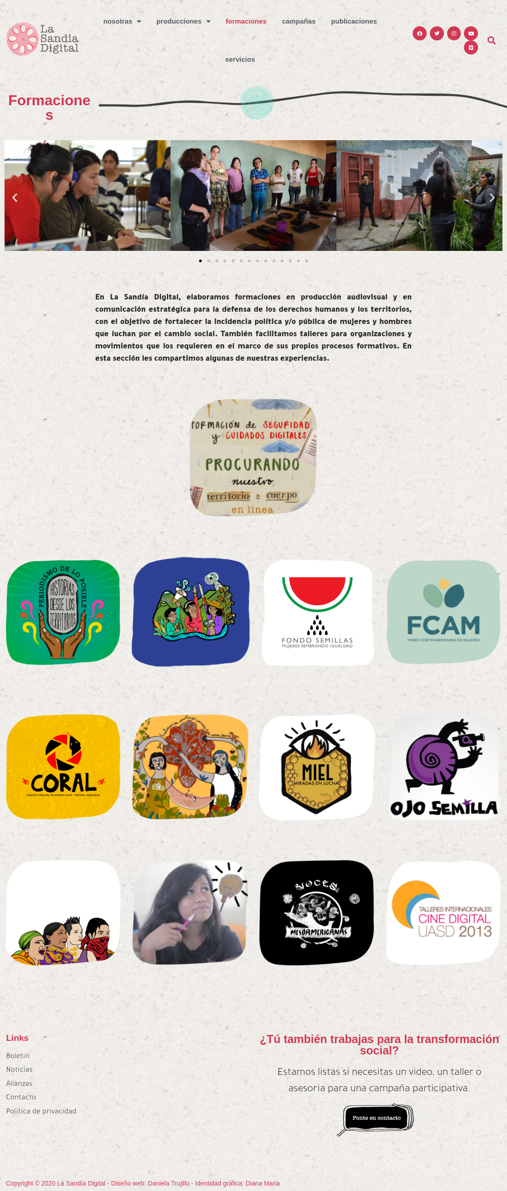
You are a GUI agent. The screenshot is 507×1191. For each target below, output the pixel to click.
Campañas (299, 21)
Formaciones (246, 21)
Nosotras (122, 21)
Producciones (183, 21)
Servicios (240, 59)
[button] (200, 261)
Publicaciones (354, 21)
